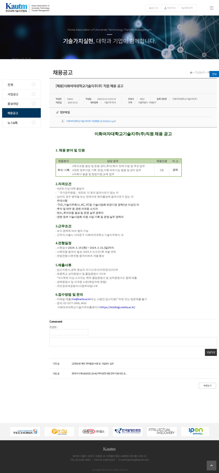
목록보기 (207, 385)
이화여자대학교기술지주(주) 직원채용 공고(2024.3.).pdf (91, 121)
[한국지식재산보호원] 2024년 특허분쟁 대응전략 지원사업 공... (99, 373)
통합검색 (187, 8)
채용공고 (12, 113)
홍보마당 (13, 103)
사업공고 (13, 94)
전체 (10, 84)
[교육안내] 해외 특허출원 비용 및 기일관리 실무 (93, 363)
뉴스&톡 (13, 122)
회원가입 (169, 8)
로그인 (153, 8)
